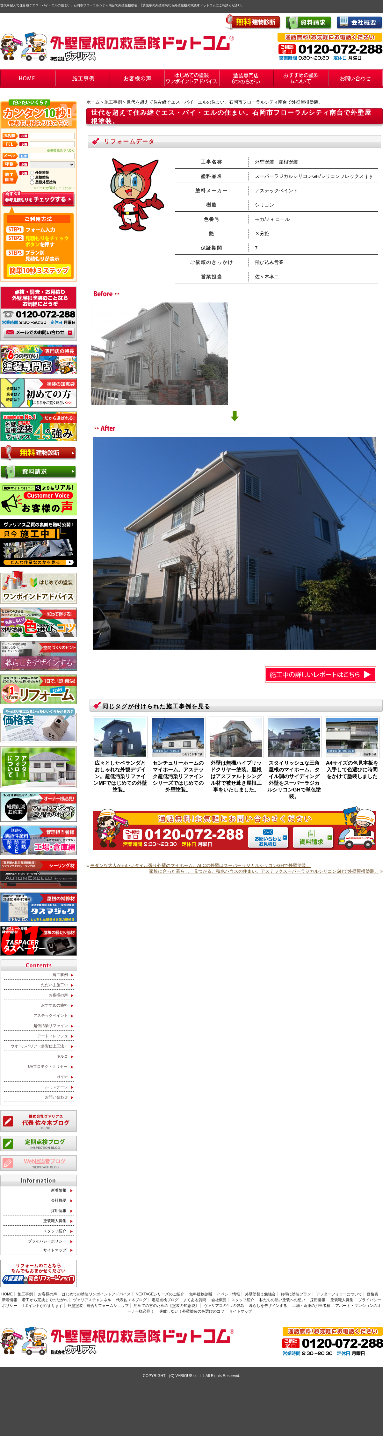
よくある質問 (194, 1300)
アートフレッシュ (52, 1036)
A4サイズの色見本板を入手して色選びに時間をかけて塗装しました (352, 769)
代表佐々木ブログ (131, 1300)
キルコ (62, 1056)
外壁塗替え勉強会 (260, 1294)
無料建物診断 (200, 1294)
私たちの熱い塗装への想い (282, 1300)
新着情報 (58, 1190)
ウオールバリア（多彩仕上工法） (39, 1046)
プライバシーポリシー (47, 1241)
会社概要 (58, 1200)
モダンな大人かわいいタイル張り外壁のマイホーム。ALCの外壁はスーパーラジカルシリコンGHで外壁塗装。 (200, 865)
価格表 (372, 1294)
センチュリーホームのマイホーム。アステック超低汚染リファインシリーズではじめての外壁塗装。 (178, 776)
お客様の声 (58, 995)
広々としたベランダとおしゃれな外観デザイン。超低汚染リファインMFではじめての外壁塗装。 (120, 776)
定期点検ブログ (165, 1300)
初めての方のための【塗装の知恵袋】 (166, 1305)
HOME (7, 1294)
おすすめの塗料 (54, 1005)
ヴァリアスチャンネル (92, 1300)
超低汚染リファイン (50, 1026)
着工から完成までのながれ (45, 1300)
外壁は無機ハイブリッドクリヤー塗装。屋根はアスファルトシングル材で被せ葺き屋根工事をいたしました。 (236, 776)
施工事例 (113, 102)
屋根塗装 (42, 177)
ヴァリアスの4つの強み (224, 1305)
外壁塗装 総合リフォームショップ (98, 1305)
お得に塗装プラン (295, 1294)
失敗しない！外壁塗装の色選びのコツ (191, 1311)
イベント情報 (228, 1294)
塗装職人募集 (54, 1221)
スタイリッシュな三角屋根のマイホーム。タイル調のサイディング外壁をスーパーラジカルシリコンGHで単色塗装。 (294, 779)
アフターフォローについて (339, 1294)
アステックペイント (50, 1015)
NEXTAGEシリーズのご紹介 (160, 1294)
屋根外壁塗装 (45, 182)
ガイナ (62, 1077)
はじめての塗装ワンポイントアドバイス (96, 1294)
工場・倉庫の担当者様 (311, 1305)
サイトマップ (54, 1250)
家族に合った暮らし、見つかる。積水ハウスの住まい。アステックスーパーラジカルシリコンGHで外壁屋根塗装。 (264, 871)
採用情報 (58, 1210)
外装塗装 (42, 172)
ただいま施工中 (54, 985)
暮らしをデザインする (268, 1305)
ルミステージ (56, 1087)
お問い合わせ (56, 1097)
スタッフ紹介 (54, 1231)
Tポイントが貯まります (42, 1305)
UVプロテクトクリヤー (48, 1066)
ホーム (93, 102)
